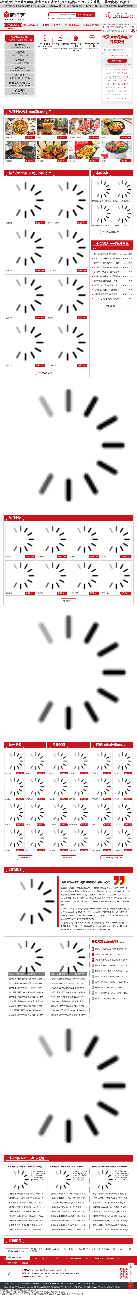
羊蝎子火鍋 (28, 40)
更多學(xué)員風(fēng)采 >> (112, 232)
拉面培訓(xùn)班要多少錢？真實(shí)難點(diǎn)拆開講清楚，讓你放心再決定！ (68, 1167)
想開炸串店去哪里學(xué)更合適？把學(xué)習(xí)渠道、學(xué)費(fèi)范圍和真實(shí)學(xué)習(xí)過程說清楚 (69, 992)
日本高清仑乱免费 (76, 1294)
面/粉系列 (20, 67)
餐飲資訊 (46, 25)
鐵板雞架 (9, 161)
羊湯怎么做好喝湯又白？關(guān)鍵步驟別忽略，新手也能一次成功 (108, 258)
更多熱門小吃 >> (68, 601)
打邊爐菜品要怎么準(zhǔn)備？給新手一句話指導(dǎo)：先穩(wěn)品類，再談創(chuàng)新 (69, 1207)
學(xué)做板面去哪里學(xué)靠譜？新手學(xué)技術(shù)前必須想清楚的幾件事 (111, 1194)
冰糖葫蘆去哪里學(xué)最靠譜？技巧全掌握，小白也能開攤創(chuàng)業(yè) (108, 294)
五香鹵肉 (28, 78)
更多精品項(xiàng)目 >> (46, 373)
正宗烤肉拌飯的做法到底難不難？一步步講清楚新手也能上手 (108, 276)
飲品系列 (20, 90)
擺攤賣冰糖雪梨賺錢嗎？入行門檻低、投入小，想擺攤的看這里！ (69, 1221)
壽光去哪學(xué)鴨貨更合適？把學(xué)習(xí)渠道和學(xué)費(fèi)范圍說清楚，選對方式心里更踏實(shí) (27, 983)
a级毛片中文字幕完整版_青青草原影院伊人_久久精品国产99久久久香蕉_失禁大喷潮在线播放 (65, 2)
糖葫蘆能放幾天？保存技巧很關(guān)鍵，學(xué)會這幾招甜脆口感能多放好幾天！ (27, 1207)
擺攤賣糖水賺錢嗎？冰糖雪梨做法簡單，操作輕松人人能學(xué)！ (69, 1230)
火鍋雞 (50, 318)
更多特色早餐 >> (25, 858)
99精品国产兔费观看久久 (46, 1294)
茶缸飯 (19, 63)
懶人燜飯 (26, 63)
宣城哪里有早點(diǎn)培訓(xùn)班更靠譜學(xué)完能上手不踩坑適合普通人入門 (108, 267)
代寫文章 (48, 1249)
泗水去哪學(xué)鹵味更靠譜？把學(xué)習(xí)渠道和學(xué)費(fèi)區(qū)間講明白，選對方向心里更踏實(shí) (27, 979)
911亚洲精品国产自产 (62, 1294)
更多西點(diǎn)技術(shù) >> (112, 858)
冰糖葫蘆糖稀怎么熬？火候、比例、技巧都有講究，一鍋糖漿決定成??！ (27, 1212)
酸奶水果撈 (96, 850)
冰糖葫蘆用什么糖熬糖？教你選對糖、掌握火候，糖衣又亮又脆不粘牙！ (27, 1221)
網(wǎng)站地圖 (127, 6)
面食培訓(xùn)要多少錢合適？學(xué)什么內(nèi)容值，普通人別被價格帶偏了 (111, 1203)
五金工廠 (56, 1249)
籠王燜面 (60, 18)
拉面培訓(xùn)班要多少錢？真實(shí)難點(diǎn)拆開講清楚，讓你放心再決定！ (111, 1230)
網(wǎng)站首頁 (13, 25)
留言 (131, 1272)
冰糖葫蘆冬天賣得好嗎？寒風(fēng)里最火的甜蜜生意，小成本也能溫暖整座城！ (27, 1230)
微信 (131, 1266)
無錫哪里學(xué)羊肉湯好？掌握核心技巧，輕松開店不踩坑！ (111, 1207)
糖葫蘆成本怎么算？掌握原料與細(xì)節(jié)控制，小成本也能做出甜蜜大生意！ (27, 1198)
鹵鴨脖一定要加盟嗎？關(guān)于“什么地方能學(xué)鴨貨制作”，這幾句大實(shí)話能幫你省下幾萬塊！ (112, 998)
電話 (131, 1279)
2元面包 (20, 86)
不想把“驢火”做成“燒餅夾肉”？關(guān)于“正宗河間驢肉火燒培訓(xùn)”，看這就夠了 (112, 987)
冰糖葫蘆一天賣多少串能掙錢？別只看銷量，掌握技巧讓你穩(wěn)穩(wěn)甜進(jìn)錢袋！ (27, 1194)
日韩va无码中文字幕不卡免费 (26, 1294)
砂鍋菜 (81, 18)
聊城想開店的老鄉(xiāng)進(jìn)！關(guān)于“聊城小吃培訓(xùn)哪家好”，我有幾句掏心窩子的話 (112, 976)
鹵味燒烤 (20, 75)
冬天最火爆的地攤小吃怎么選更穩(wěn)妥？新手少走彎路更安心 (69, 988)
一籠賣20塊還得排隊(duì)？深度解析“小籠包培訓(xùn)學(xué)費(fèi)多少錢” (112, 954)
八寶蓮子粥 (18, 93)
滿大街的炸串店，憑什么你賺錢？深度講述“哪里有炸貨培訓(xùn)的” (112, 960)
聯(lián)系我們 (116, 6)
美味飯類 (20, 60)
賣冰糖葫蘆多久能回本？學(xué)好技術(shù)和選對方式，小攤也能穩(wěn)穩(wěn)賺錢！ (27, 1216)
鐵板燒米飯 (73, 824)
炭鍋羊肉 (9, 318)
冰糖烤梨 (27, 86)
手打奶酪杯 (117, 850)
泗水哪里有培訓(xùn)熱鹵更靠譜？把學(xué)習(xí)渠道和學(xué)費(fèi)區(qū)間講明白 (27, 997)
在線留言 (10, 28)
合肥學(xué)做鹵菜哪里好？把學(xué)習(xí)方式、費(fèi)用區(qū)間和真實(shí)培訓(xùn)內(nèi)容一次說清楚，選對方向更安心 (69, 979)
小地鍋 (40, 161)
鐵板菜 (72, 161)
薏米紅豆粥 (27, 93)
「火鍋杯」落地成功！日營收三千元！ (122, 225)
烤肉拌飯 (72, 799)
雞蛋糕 (7, 850)
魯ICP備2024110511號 (86, 1283)
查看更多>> (30, 137)
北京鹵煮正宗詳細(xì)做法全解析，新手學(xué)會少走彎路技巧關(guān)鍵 (108, 290)
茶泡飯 (13, 63)
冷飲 (93, 824)
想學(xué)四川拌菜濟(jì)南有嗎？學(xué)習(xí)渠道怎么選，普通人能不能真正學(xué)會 (111, 1198)
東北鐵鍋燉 (52, 365)
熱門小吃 (20, 45)
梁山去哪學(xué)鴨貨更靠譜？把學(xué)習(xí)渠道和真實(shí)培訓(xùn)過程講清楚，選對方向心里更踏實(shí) (27, 1006)
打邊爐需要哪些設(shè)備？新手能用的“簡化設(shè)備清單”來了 (69, 1198)
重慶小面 (20, 70)
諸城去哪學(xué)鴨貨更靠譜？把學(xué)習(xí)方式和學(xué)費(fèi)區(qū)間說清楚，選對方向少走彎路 (69, 1006)
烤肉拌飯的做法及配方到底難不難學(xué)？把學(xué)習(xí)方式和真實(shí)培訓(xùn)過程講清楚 (69, 983)
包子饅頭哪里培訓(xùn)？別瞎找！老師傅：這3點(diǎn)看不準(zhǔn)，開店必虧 (112, 993)
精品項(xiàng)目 (19, 37)
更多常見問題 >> (112, 306)
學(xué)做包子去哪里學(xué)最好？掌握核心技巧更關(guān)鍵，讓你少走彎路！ (111, 1225)
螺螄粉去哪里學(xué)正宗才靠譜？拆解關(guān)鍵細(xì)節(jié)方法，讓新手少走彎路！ (111, 1221)
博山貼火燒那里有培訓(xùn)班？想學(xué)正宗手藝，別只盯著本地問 (108, 285)
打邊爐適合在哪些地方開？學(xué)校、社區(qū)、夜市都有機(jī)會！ (69, 1212)
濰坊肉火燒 (29, 799)
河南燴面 (28, 70)
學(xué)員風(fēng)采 (71, 25)
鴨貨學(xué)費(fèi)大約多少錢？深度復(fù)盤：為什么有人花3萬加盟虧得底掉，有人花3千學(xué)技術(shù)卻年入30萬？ (112, 965)
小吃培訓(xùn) (72, 1249)
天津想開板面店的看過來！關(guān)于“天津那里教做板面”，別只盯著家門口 (112, 982)
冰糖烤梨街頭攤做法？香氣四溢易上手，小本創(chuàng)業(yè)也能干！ (69, 1225)
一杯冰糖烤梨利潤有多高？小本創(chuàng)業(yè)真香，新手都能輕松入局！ (26, 1167)
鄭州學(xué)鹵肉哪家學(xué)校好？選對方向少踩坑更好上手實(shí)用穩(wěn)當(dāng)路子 (108, 263)
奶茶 (64, 18)
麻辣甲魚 (13, 78)
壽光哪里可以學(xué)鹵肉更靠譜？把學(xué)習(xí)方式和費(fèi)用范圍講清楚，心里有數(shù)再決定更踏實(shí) (27, 992)
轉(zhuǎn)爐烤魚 (73, 18)
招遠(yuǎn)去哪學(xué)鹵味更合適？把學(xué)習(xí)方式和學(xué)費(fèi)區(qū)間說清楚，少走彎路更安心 (69, 1001)
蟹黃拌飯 (52, 850)
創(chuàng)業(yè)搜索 (85, 15)
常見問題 (57, 25)
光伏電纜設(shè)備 (108, 1249)
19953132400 (16, 1258)
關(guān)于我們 (113, 1258)
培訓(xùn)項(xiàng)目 (31, 25)
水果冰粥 (116, 799)
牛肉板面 (13, 70)
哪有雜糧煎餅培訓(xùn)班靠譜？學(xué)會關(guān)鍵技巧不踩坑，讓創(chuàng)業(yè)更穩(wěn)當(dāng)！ (111, 1216)
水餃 (27, 850)
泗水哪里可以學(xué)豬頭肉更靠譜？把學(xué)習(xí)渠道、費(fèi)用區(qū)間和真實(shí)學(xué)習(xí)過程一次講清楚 (27, 988)
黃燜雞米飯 (73, 850)
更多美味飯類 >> (68, 858)
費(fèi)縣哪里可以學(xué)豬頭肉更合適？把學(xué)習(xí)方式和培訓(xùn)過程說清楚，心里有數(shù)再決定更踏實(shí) (27, 1010)
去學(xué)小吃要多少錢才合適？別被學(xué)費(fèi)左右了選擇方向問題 (108, 272)
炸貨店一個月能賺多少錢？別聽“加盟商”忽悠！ (112, 949)
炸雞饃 (18, 47)
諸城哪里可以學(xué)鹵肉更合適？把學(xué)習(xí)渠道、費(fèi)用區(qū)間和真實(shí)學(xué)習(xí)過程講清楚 (69, 1015)
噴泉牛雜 (20, 78)
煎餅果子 (40, 1249)
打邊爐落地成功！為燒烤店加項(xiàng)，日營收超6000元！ (101, 201)
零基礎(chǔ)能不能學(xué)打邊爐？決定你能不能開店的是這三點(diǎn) (69, 1203)
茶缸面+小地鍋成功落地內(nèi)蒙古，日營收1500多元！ (101, 225)
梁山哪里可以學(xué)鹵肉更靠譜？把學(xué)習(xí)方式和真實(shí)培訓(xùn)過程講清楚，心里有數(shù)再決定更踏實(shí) (27, 1015)
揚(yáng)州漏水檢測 (93, 1249)
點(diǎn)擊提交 (117, 61)
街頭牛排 (9, 365)
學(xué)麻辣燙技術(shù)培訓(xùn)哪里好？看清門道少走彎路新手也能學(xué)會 (108, 254)
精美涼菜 (9, 593)
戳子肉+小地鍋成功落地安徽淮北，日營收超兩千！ (122, 201)
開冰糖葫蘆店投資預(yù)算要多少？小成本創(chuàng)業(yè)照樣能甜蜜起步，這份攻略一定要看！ (27, 1203)
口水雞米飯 (52, 824)
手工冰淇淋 (117, 824)
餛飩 (21, 55)
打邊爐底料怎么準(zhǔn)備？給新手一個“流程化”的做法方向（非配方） (69, 1194)
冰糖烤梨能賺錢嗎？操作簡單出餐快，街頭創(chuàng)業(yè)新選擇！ (69, 1216)
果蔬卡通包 (106, 593)
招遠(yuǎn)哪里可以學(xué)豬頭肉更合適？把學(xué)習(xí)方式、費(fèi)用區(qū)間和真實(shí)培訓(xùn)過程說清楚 (69, 1010)
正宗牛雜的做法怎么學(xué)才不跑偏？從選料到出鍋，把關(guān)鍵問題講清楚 (108, 281)
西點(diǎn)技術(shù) (20, 83)
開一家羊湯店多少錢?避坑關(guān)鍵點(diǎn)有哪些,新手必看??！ (108, 299)
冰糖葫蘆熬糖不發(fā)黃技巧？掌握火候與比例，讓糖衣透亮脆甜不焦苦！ (27, 1225)
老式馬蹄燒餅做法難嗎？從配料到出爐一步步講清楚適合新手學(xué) (110, 1167)
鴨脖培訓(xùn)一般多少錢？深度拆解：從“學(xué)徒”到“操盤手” (112, 971)
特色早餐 (20, 52)
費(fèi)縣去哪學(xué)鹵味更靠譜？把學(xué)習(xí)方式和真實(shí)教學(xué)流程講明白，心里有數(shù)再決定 (27, 1001)
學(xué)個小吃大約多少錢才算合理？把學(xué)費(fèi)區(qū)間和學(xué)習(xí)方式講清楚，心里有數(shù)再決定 (69, 997)
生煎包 (26, 55)
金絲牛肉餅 (26, 47)
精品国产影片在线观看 (8, 1294)
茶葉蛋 (7, 824)
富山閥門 (82, 1249)
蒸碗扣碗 (19, 40)
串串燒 (13, 47)
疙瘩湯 (28, 824)
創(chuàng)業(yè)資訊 (91, 25)
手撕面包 (13, 86)
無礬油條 (15, 55)
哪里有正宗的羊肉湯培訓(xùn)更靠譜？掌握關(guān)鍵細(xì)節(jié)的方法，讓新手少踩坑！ (111, 1212)
